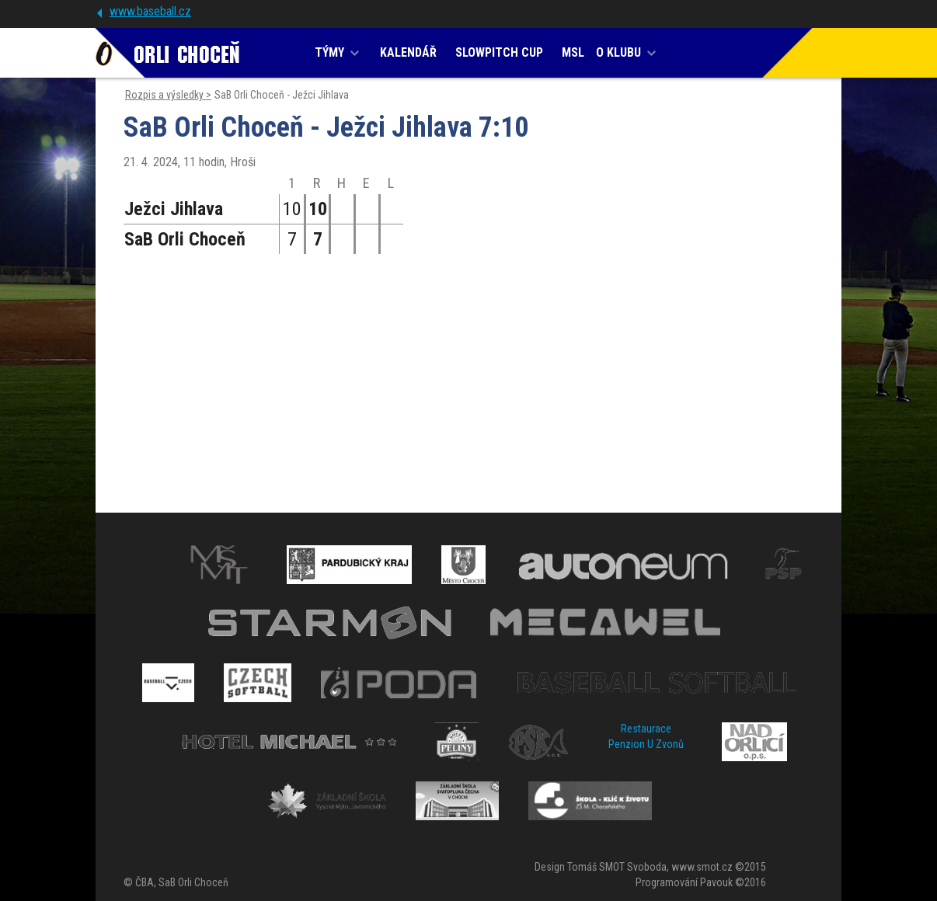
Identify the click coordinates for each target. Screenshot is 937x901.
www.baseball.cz (150, 11)
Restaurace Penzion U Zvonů (646, 736)
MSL (573, 52)
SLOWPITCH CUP (499, 52)
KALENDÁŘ (408, 52)
